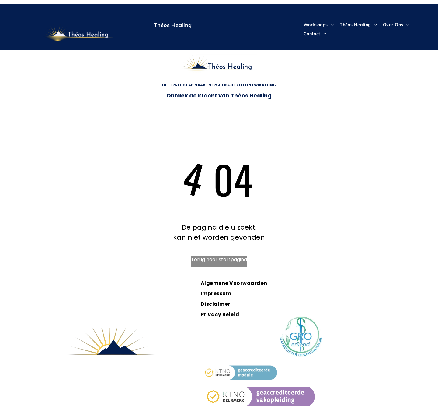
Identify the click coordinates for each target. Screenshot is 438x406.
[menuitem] (319, 24)
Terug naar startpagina (219, 259)
